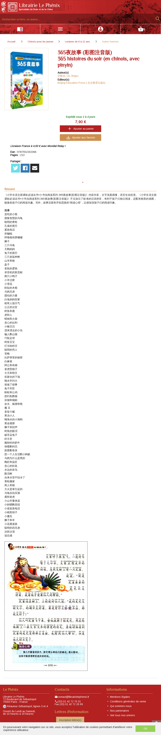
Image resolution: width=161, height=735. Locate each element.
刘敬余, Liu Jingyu (68, 75)
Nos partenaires (119, 710)
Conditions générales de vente (128, 701)
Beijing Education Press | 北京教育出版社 (82, 82)
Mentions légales (120, 696)
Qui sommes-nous (121, 706)
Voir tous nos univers (122, 715)
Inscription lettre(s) (70, 720)
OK (145, 728)
